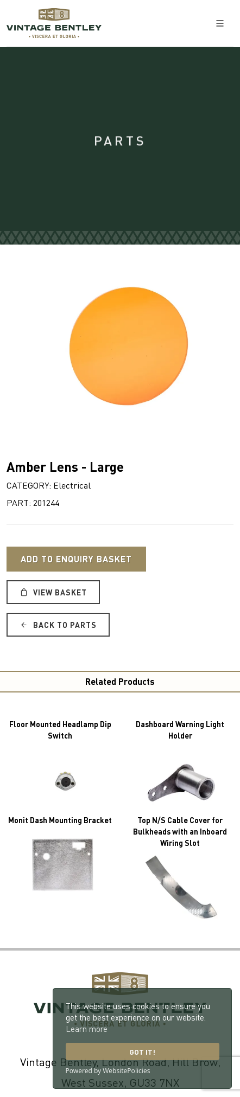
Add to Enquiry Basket (76, 558)
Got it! (142, 1051)
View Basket (53, 592)
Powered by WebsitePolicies (108, 1070)
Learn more (87, 1028)
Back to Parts (58, 624)
